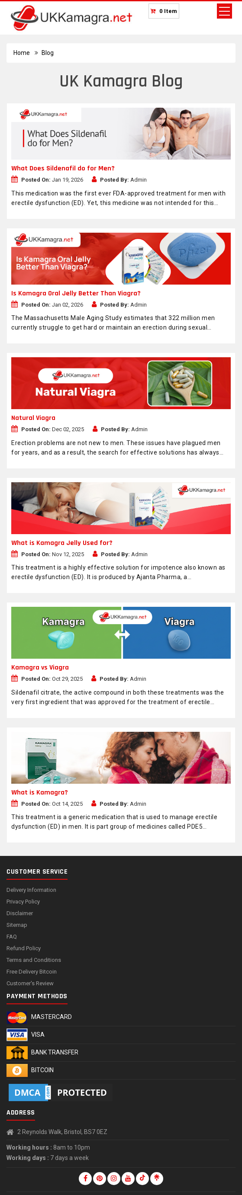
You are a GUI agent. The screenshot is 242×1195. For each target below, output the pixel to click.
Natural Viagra (33, 418)
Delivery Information (31, 890)
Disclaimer (19, 913)
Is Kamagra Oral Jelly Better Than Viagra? (76, 293)
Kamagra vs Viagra (40, 667)
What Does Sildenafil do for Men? (63, 168)
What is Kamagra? (39, 792)
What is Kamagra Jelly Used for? (62, 543)
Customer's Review (30, 983)
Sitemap (16, 925)
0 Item (168, 11)
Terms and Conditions (33, 960)
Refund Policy (23, 948)
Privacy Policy (23, 901)
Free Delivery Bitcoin (31, 971)
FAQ (11, 936)
